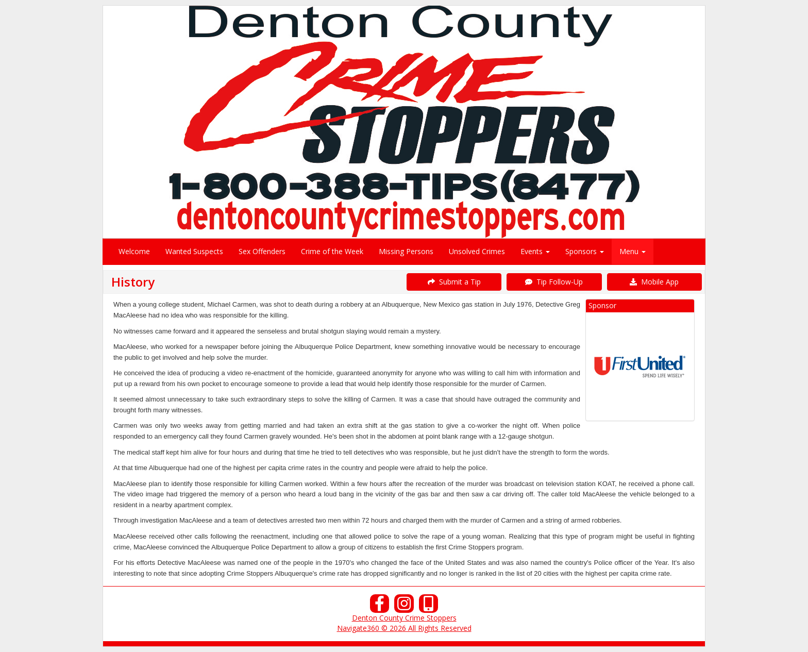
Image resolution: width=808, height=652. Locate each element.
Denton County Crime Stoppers (404, 618)
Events (535, 251)
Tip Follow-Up (554, 282)
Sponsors (584, 251)
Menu (632, 251)
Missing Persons (406, 251)
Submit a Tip (454, 282)
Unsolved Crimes (477, 251)
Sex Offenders (262, 251)
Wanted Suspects (194, 251)
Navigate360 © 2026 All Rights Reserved (404, 628)
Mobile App (654, 282)
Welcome (134, 251)
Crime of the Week (332, 251)
